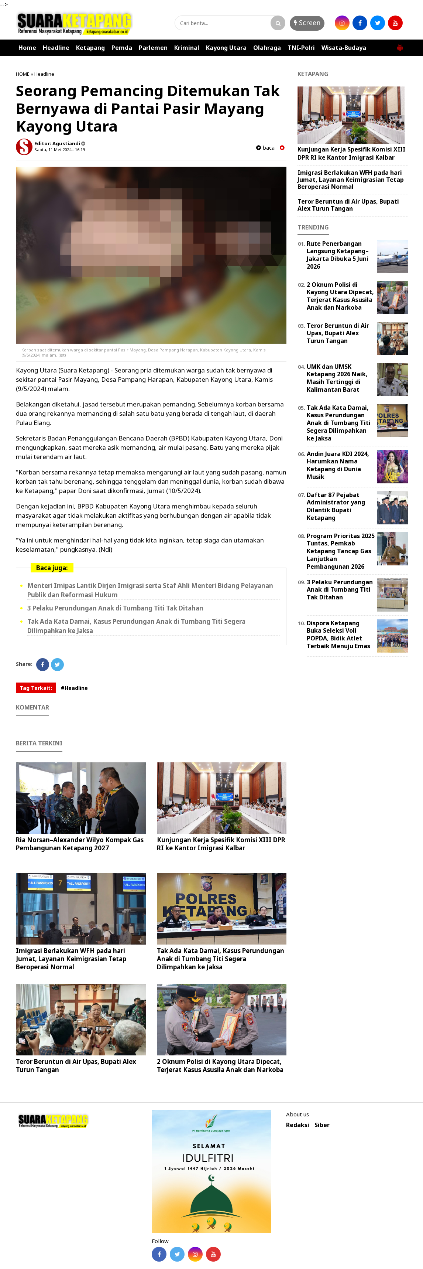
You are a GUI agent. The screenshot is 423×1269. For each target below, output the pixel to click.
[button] (399, 44)
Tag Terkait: (36, 687)
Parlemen (153, 48)
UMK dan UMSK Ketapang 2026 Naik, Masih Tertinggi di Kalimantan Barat (337, 378)
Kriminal (186, 48)
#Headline (74, 687)
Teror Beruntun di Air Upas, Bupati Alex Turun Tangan (76, 1065)
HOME (23, 74)
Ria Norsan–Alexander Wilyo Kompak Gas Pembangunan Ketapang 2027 (80, 844)
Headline (56, 48)
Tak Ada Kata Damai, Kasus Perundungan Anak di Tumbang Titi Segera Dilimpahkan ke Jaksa (220, 958)
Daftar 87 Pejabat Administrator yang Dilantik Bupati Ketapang (336, 506)
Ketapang (90, 48)
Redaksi (297, 1125)
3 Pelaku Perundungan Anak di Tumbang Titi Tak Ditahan (115, 608)
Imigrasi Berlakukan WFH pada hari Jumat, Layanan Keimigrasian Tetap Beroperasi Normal (71, 958)
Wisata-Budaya (343, 48)
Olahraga (267, 48)
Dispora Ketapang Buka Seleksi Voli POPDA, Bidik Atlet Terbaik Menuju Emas (338, 634)
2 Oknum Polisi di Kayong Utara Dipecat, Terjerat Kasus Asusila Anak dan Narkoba (220, 1065)
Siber (322, 1125)
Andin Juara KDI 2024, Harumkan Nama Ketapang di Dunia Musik (338, 465)
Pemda (121, 48)
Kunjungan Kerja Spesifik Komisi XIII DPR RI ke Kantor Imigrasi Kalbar (221, 844)
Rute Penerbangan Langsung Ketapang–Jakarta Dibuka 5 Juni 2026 (338, 255)
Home (27, 48)
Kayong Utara (226, 48)
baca (265, 147)
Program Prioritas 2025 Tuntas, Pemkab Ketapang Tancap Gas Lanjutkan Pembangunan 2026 (341, 551)
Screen (307, 22)
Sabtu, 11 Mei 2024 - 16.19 (59, 149)
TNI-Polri (301, 48)
